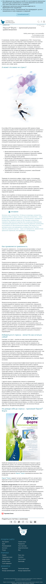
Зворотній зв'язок (23, 548)
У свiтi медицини (7, 563)
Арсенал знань (6, 561)
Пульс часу (21, 555)
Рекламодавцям (6, 546)
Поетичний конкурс (23, 568)
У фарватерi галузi (7, 557)
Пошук (4, 550)
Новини (4, 555)
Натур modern (6, 559)
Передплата (21, 544)
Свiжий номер (22, 541)
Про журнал (5, 541)
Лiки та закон (22, 559)
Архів (3, 544)
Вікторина (5, 568)
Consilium (21, 557)
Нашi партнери (22, 546)
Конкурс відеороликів (24, 570)
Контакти (4, 548)
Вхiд (19, 550)
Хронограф (21, 561)
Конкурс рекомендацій (8, 570)
